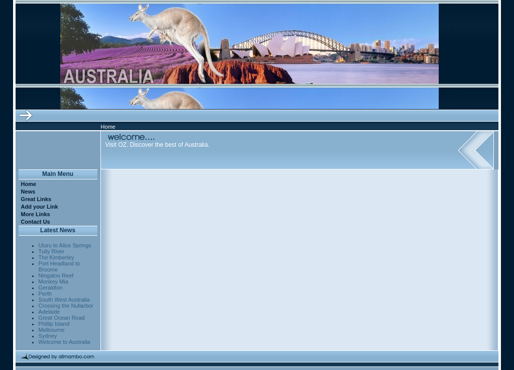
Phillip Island (54, 324)
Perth (45, 294)
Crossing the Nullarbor (66, 306)
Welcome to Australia (64, 342)
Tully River (52, 251)
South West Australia (64, 300)
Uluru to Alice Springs (65, 245)
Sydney (48, 336)
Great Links (36, 199)
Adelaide (49, 312)
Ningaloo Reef (56, 275)
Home (29, 184)
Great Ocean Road (62, 318)
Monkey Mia (53, 282)
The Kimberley (56, 257)
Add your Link (39, 207)
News (28, 192)
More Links (35, 214)
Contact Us (35, 222)
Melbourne (52, 330)
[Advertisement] (230, 184)
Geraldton (51, 288)
